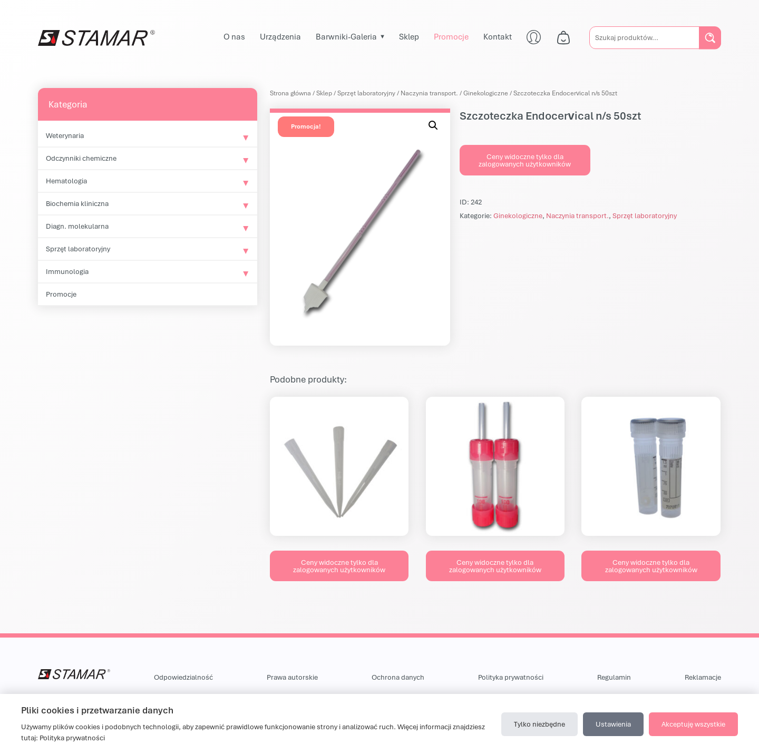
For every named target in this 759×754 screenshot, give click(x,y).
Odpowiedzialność (183, 677)
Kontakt (497, 36)
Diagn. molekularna (77, 226)
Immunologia (67, 271)
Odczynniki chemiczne (81, 158)
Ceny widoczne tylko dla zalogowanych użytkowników (525, 160)
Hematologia (66, 180)
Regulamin (614, 677)
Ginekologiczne (485, 93)
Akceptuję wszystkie (693, 724)
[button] (433, 125)
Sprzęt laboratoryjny (78, 248)
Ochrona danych (398, 677)
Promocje (451, 36)
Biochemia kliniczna (77, 203)
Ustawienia (613, 724)
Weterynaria (65, 135)
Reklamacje (703, 677)
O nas (234, 36)
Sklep (409, 36)
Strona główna (290, 93)
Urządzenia (280, 36)
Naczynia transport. (429, 93)
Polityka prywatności (510, 677)
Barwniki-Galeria (346, 36)
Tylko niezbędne (539, 724)
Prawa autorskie (292, 677)
